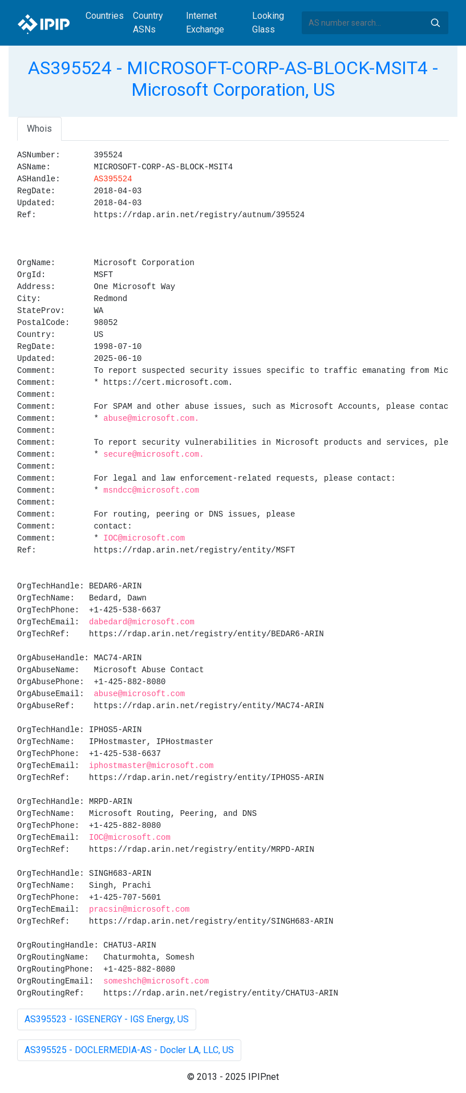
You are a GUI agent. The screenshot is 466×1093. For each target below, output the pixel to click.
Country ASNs (148, 22)
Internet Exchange (205, 22)
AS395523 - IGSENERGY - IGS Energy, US (107, 1019)
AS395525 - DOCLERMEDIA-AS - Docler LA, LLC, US (129, 1050)
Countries (105, 15)
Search (435, 23)
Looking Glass (268, 22)
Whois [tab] (39, 128)
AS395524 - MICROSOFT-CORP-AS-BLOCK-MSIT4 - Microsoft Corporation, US (233, 78)
